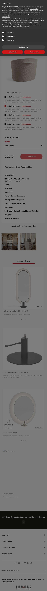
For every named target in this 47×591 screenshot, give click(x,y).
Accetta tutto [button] (34, 52)
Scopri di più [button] (23, 47)
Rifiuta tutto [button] (13, 52)
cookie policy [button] (6, 17)
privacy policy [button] (34, 9)
